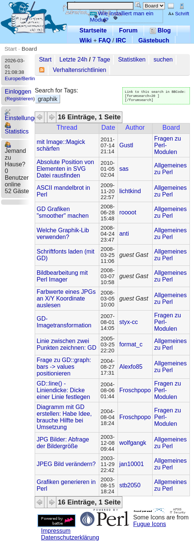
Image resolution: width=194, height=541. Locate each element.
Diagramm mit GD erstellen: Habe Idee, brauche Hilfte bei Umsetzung (64, 417)
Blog (160, 30)
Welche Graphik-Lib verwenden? (63, 233)
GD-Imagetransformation (64, 321)
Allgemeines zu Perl (170, 168)
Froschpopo (135, 390)
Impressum (56, 531)
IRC (121, 40)
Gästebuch (153, 40)
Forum (128, 30)
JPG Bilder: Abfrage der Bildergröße (63, 442)
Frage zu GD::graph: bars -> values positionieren (64, 367)
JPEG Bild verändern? (66, 464)
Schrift (178, 13)
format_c (131, 344)
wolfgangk (132, 443)
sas (124, 169)
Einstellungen (23, 115)
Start (10, 48)
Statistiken (132, 59)
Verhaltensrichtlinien (79, 70)
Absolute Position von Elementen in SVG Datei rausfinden (65, 169)
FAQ (104, 40)
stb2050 (130, 485)
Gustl (126, 145)
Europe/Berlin (20, 78)
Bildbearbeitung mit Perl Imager (62, 276)
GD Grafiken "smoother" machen (62, 212)
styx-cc (128, 322)
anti (124, 233)
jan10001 (131, 464)
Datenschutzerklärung (70, 537)
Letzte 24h (73, 59)
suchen (163, 59)
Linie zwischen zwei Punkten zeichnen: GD (66, 344)
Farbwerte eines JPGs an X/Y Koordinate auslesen (66, 298)
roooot (127, 212)
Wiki (85, 40)
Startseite (93, 30)
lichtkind (130, 191)
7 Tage (101, 59)
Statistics (17, 128)
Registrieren (19, 98)
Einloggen (18, 91)
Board (29, 48)
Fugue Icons (149, 524)
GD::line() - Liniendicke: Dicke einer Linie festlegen (63, 390)
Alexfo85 (131, 367)
